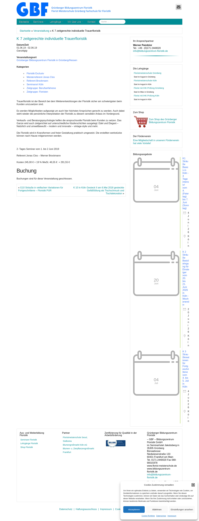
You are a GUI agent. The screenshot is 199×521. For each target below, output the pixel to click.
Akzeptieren (134, 509)
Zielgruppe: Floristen (37, 92)
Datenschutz (161, 516)
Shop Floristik (26, 447)
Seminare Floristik (28, 440)
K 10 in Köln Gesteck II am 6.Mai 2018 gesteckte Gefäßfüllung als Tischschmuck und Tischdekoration (98, 190)
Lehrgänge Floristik (29, 443)
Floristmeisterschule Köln (145, 80)
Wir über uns (75, 21)
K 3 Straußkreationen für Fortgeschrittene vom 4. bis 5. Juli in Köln (186, 369)
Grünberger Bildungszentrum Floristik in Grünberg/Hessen (47, 60)
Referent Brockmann (37, 81)
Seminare (39, 21)
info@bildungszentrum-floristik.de (150, 51)
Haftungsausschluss (86, 509)
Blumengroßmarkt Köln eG (75, 445)
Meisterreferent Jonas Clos (41, 77)
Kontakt (91, 21)
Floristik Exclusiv (35, 73)
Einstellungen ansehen (182, 509)
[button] (193, 484)
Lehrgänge (56, 21)
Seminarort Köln (35, 84)
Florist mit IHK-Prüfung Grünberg (149, 88)
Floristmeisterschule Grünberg (147, 73)
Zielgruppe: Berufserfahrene (41, 88)
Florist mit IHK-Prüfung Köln (146, 95)
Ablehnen (156, 509)
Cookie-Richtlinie (148, 516)
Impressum (172, 516)
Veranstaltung (41, 30)
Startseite (24, 21)
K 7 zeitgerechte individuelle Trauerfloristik (52, 39)
